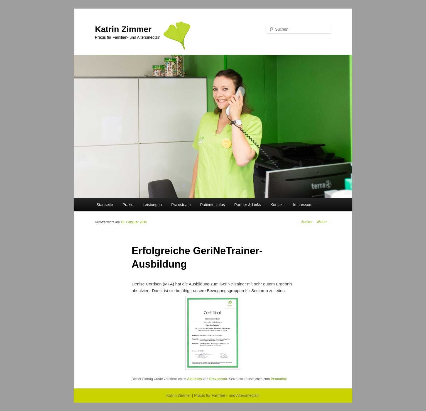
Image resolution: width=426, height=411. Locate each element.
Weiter (324, 222)
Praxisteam (181, 204)
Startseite (105, 204)
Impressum (302, 204)
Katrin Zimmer (123, 29)
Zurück (304, 222)
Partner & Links (247, 204)
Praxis (128, 204)
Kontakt (276, 204)
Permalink (279, 379)
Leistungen (152, 204)
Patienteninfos (212, 204)
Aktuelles (194, 379)
